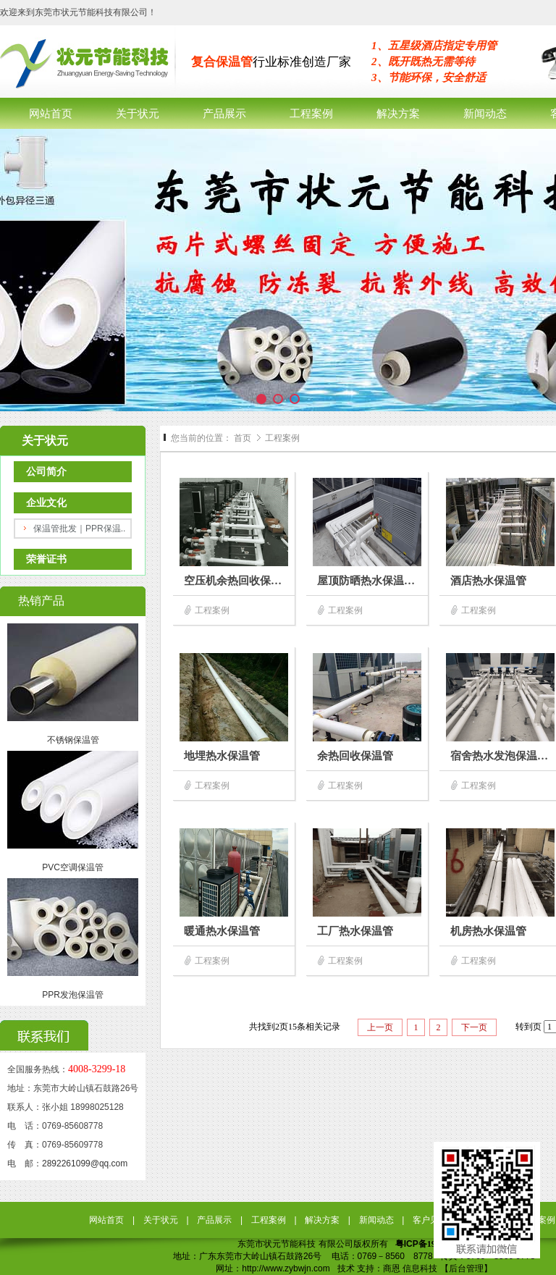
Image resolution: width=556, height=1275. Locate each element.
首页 (242, 438)
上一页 (380, 1027)
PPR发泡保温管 (73, 995)
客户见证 (430, 1220)
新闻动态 (376, 1220)
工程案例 (282, 438)
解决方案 (322, 1220)
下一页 (474, 1027)
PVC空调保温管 (73, 867)
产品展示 (214, 1220)
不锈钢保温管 (73, 740)
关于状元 (160, 1220)
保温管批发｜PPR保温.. (79, 528)
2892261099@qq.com (84, 1163)
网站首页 (106, 1220)
